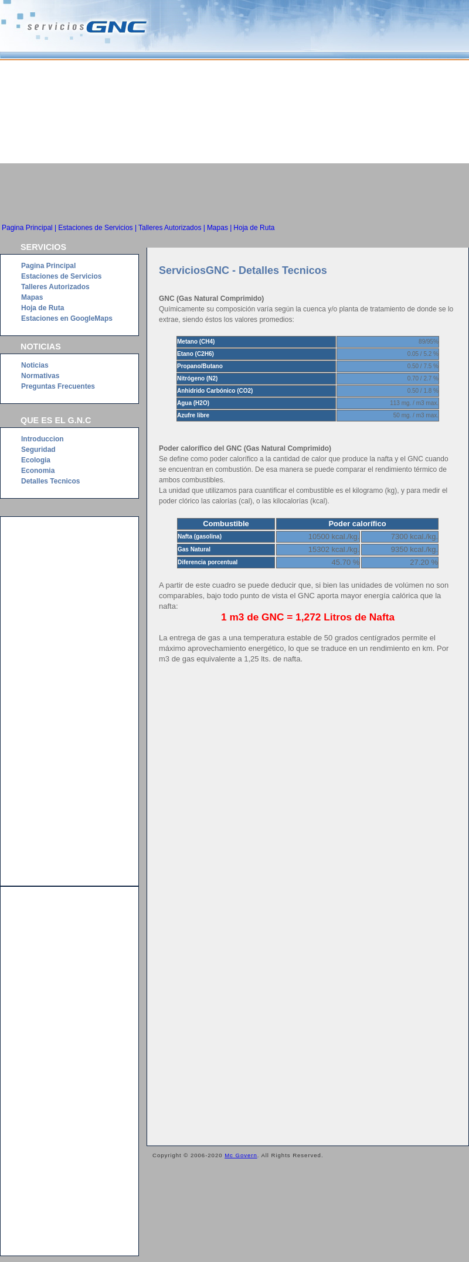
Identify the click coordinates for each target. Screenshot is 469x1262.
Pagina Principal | (29, 228)
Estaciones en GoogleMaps (67, 318)
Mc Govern (241, 1155)
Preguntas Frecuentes (58, 386)
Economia (38, 471)
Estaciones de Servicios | (97, 228)
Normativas (40, 376)
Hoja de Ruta (253, 228)
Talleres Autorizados (55, 287)
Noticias (35, 365)
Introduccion (42, 439)
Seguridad (38, 449)
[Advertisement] (234, 195)
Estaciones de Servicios (61, 276)
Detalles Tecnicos (50, 481)
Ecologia (35, 460)
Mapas (32, 297)
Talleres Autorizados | (171, 228)
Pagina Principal (48, 266)
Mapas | (219, 228)
